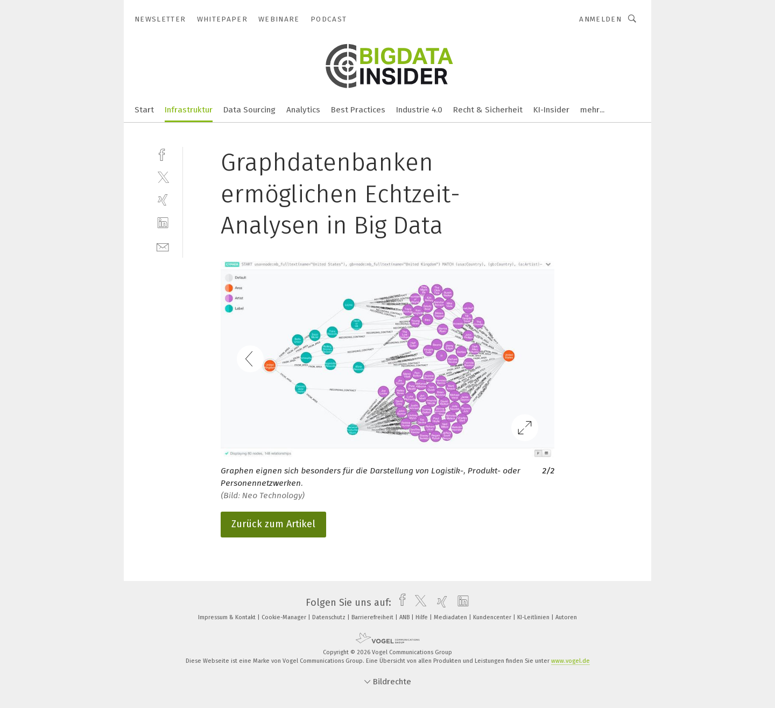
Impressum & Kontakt (227, 617)
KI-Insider (551, 110)
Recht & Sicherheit (488, 110)
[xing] (163, 200)
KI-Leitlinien (534, 617)
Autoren (566, 617)
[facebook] (163, 153)
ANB (405, 617)
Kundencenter (493, 617)
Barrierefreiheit (373, 617)
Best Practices (358, 110)
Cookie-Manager (285, 617)
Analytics (303, 110)
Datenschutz (329, 617)
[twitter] (163, 176)
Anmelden (600, 19)
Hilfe (422, 617)
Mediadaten (451, 617)
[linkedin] (163, 223)
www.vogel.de (570, 660)
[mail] (163, 246)
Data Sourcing (249, 110)
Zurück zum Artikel (273, 524)
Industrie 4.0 (419, 110)
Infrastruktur (189, 110)
